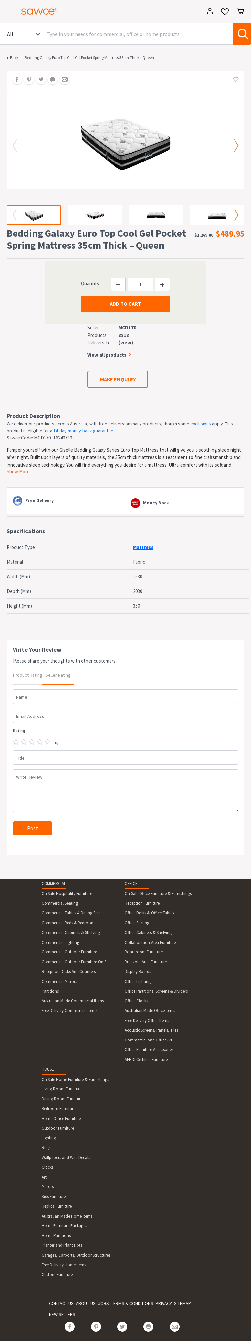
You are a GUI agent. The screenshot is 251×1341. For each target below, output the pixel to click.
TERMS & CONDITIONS (132, 1303)
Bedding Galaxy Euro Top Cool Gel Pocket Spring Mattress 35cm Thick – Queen (89, 57)
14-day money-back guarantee (83, 431)
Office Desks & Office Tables (149, 913)
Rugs (46, 1147)
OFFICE (131, 883)
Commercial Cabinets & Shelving (71, 932)
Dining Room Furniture (62, 1099)
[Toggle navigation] (8, 12)
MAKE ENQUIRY (118, 379)
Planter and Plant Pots (62, 1245)
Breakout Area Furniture (146, 962)
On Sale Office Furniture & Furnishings (158, 893)
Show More (18, 471)
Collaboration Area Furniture (150, 942)
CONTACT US (61, 1303)
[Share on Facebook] (15, 80)
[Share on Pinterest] (27, 80)
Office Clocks (136, 1001)
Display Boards (138, 971)
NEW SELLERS (62, 1314)
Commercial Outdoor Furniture (69, 952)
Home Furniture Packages (64, 1225)
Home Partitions (56, 1235)
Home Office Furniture (61, 1118)
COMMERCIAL (54, 883)
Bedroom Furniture (58, 1108)
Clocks (47, 1167)
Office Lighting (138, 981)
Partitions (50, 991)
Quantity (90, 283)
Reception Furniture (142, 903)
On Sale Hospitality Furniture (67, 893)
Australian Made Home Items (67, 1216)
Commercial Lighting (60, 942)
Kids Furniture (54, 1196)
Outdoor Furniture (58, 1128)
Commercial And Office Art (148, 1040)
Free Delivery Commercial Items (69, 1010)
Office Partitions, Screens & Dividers (156, 991)
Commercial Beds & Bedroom (68, 923)
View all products (106, 355)
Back (14, 57)
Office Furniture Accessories (149, 1049)
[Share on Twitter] (39, 80)
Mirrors (48, 1186)
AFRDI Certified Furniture (146, 1059)
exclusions (200, 424)
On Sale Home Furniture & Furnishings (75, 1079)
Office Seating (137, 923)
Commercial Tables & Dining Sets (71, 913)
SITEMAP (182, 1303)
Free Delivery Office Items (147, 1020)
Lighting (49, 1138)
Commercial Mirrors (59, 981)
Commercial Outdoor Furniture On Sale (76, 962)
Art (44, 1177)
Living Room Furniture (61, 1089)
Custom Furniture (57, 1274)
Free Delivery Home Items (64, 1265)
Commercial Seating (60, 903)
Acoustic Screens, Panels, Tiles (151, 1030)
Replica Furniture (57, 1206)
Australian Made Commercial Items (73, 1001)
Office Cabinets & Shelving (148, 932)
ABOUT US (86, 1303)
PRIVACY (164, 1303)
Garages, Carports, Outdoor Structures (76, 1255)
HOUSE (48, 1069)
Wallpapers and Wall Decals (66, 1157)
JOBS (103, 1303)
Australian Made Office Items (150, 1010)
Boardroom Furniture (144, 952)
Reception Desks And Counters (69, 971)
